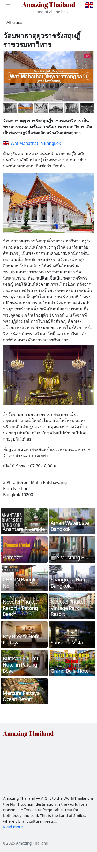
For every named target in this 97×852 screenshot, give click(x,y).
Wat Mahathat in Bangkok (32, 143)
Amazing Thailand (48, 4)
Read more (13, 826)
